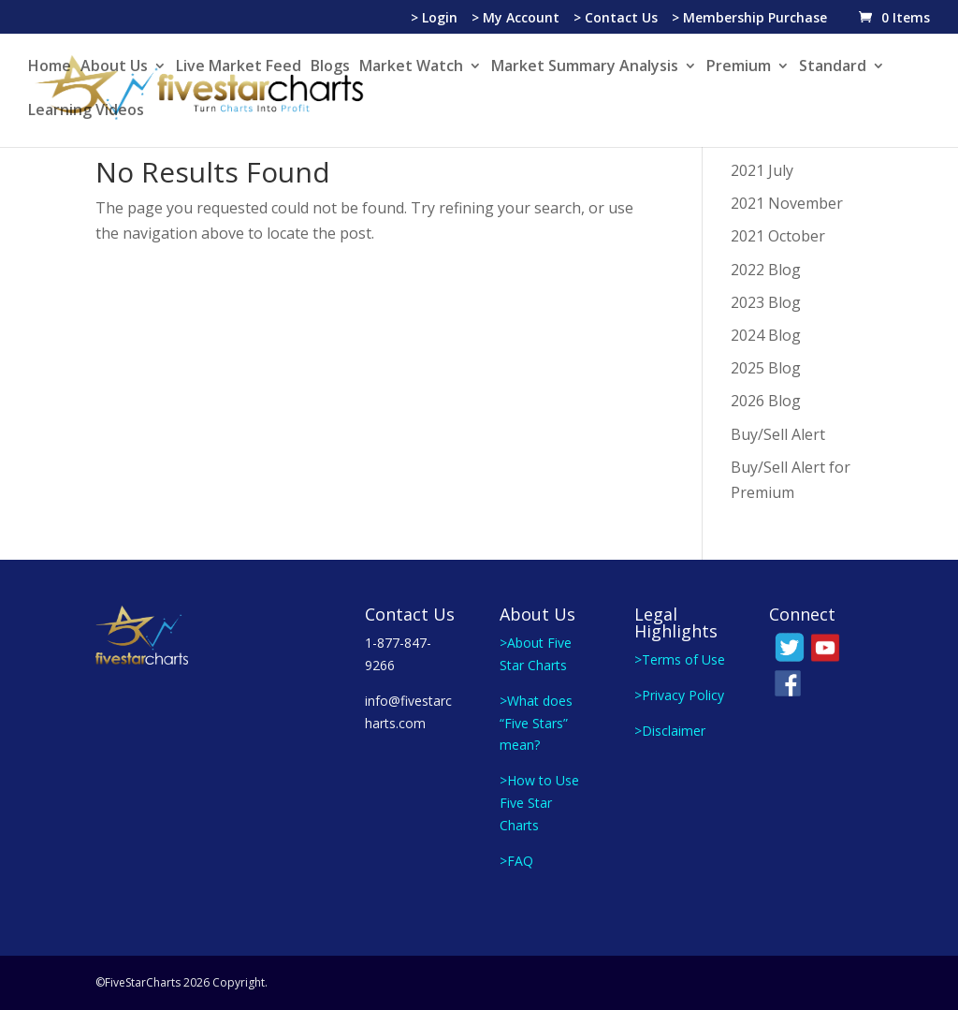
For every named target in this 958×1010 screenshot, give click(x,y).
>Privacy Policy (679, 695)
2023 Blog (766, 302)
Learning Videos (86, 111)
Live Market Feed (238, 67)
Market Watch (411, 67)
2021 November (787, 203)
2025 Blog (766, 368)
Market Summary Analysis (584, 67)
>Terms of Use (679, 659)
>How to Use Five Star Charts (539, 802)
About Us (114, 67)
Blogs (330, 67)
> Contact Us (615, 18)
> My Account (515, 18)
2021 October (778, 236)
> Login (434, 18)
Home (49, 67)
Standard (832, 67)
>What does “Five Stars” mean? (536, 723)
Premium (738, 67)
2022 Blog (766, 269)
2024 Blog (766, 335)
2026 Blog (766, 400)
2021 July (762, 170)
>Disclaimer (669, 730)
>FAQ (516, 861)
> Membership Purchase (749, 18)
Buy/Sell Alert (778, 434)
